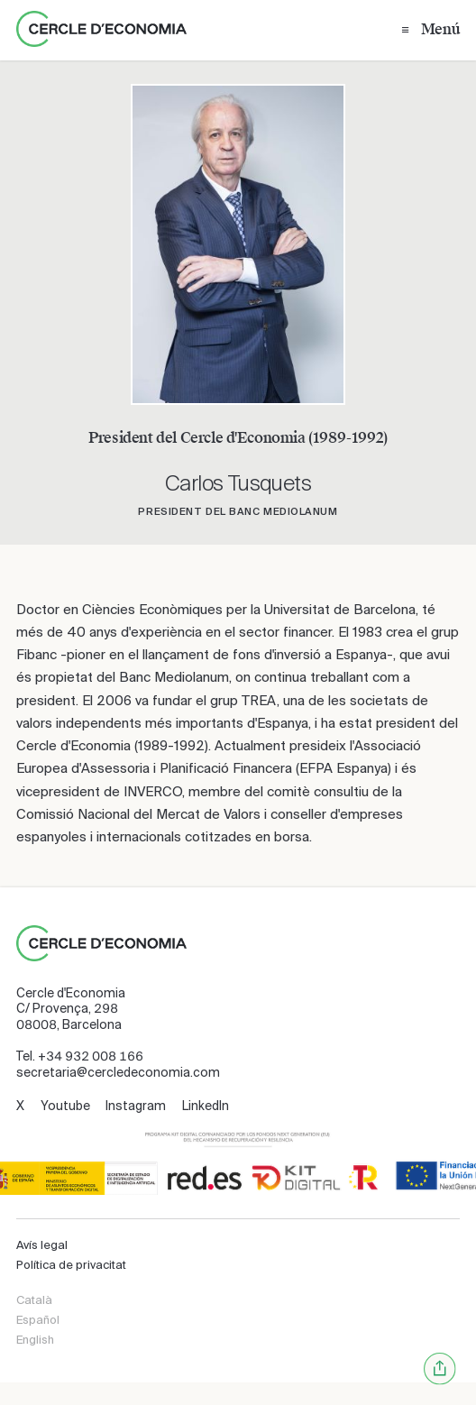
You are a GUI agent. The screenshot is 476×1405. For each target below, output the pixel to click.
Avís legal (42, 1245)
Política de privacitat (71, 1264)
